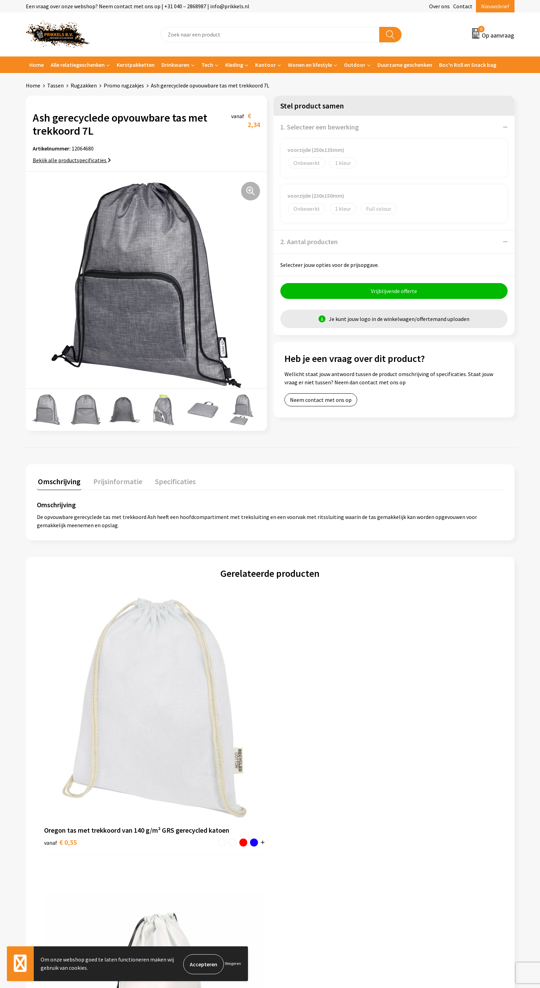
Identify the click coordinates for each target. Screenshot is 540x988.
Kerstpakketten (136, 64)
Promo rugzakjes (124, 85)
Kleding (234, 64)
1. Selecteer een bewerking (319, 127)
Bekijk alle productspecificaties (72, 160)
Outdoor (354, 64)
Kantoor (265, 64)
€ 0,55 (60, 732)
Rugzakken (84, 85)
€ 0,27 (176, 732)
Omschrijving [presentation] (58, 480)
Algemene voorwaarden (428, 807)
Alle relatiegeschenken (78, 64)
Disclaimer (412, 838)
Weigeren (233, 964)
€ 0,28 (410, 732)
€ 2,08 (293, 732)
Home (36, 64)
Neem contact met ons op (321, 400)
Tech (207, 64)
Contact (463, 6)
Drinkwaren (175, 64)
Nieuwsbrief (495, 6)
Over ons (439, 6)
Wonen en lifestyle (310, 64)
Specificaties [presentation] (169, 480)
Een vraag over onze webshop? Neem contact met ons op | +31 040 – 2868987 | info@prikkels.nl (137, 6)
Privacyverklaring (420, 828)
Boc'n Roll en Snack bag (467, 64)
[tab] (58, 482)
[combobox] (270, 34)
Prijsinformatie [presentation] (114, 480)
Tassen (55, 85)
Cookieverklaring (420, 817)
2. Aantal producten (309, 241)
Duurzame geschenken (404, 64)
